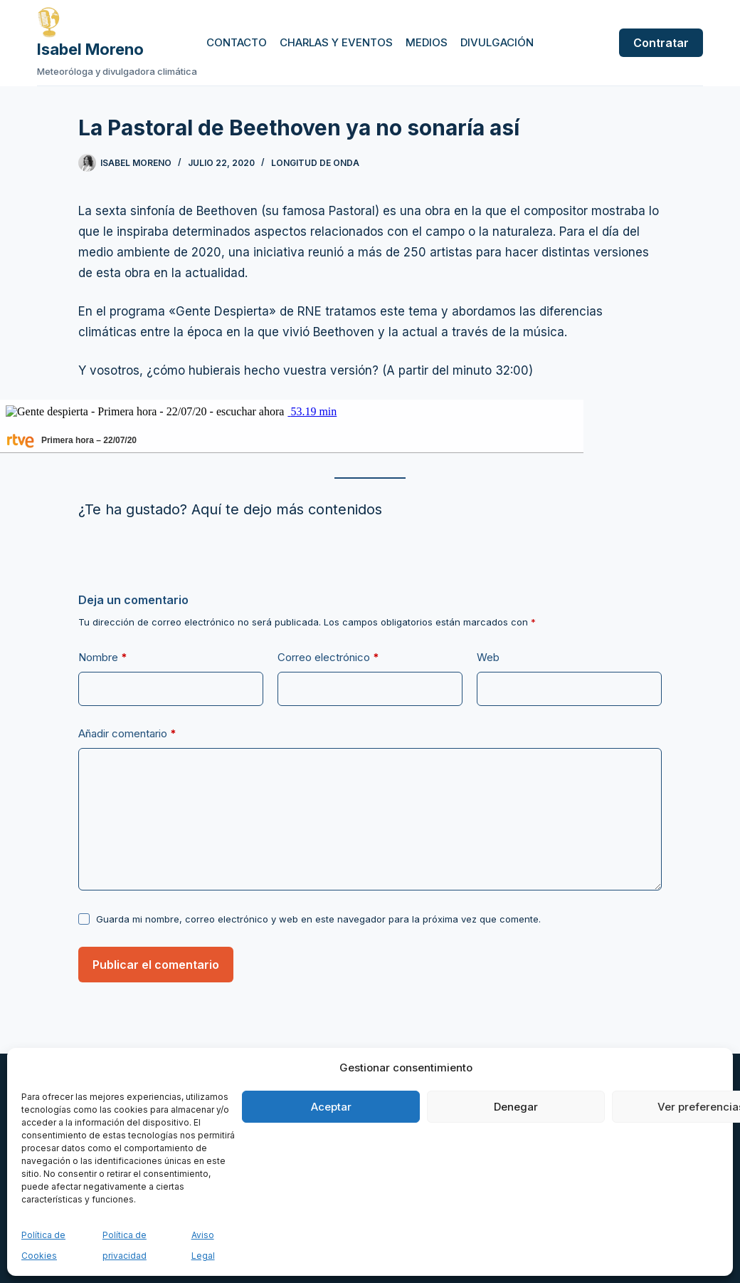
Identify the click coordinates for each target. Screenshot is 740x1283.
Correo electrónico (328, 657)
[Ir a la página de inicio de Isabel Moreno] (117, 22)
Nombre (102, 657)
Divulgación (497, 42)
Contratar (661, 43)
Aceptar (331, 1106)
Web (488, 657)
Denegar (516, 1106)
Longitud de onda (315, 162)
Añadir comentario (127, 733)
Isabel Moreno (90, 49)
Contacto (236, 42)
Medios (427, 42)
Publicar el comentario (155, 964)
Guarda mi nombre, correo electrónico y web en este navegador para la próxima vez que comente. (318, 919)
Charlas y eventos (336, 42)
